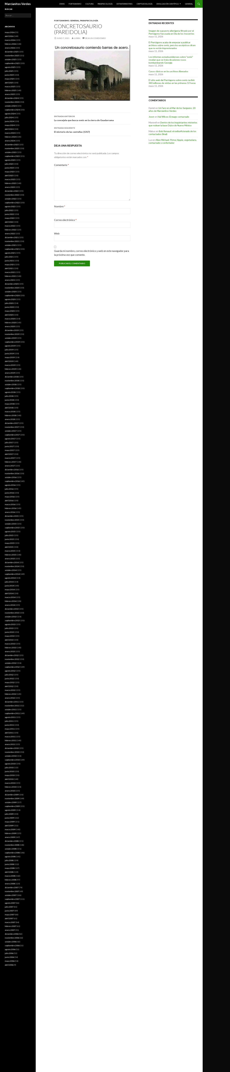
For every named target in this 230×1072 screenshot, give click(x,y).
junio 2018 (9, 400)
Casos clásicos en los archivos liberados (168, 71)
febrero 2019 (10, 369)
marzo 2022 (10, 226)
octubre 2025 (10, 59)
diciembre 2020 (11, 284)
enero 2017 (10, 465)
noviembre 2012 (12, 659)
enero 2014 (10, 605)
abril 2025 (9, 82)
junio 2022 (9, 214)
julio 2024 (9, 117)
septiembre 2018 (12, 388)
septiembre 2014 (12, 574)
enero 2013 (10, 651)
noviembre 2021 (12, 241)
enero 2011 (10, 744)
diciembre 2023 (11, 144)
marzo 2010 (10, 783)
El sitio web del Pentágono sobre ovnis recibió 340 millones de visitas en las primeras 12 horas (172, 81)
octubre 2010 (10, 756)
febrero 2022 (10, 229)
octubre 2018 (10, 384)
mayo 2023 (9, 171)
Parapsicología (105, 4)
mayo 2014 (9, 589)
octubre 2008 (10, 849)
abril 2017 (9, 454)
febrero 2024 (10, 137)
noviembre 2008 (12, 845)
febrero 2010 (10, 787)
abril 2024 (9, 129)
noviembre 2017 (12, 427)
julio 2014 (9, 582)
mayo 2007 (9, 914)
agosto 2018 (10, 392)
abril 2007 (9, 918)
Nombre (59, 206)
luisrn (77, 38)
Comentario (61, 164)
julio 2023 (9, 164)
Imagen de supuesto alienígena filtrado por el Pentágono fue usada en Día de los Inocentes (171, 32)
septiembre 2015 (12, 527)
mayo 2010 (9, 775)
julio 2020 (9, 303)
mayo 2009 (9, 821)
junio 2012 (9, 678)
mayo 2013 (9, 636)
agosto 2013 (10, 624)
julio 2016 (9, 489)
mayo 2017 (9, 450)
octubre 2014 (10, 570)
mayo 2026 (9, 32)
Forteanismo (75, 4)
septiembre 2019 (12, 342)
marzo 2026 (10, 40)
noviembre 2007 (12, 891)
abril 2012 (9, 686)
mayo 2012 (9, 682)
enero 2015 (10, 558)
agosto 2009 (10, 810)
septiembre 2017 (12, 435)
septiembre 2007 (12, 899)
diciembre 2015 (11, 516)
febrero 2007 (10, 926)
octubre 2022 (10, 199)
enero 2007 (10, 930)
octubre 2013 (10, 616)
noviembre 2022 (12, 195)
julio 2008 (9, 860)
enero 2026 (10, 48)
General (189, 4)
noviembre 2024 (12, 102)
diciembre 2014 (11, 562)
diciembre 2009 (11, 794)
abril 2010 (9, 779)
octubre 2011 (10, 709)
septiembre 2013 (12, 620)
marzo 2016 (10, 504)
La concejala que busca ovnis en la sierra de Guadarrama (92, 118)
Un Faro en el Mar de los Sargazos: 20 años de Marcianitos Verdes (172, 109)
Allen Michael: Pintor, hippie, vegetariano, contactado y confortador (173, 141)
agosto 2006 (10, 949)
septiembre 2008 (12, 852)
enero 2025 (10, 94)
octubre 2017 (10, 431)
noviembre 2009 (12, 798)
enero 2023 (10, 187)
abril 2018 (9, 407)
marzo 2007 (10, 922)
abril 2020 (9, 315)
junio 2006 (9, 957)
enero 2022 (10, 233)
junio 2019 (9, 353)
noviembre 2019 (12, 334)
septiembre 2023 (12, 156)
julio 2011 (9, 721)
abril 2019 (9, 361)
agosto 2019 (10, 346)
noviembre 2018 (12, 380)
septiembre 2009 (12, 806)
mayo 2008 (9, 868)
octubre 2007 (10, 895)
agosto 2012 (10, 671)
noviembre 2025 (12, 55)
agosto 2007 (10, 903)
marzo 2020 (10, 318)
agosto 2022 (10, 206)
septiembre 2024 (12, 110)
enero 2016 (10, 512)
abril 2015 (9, 547)
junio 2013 (9, 632)
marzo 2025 (10, 86)
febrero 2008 (10, 880)
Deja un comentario (95, 38)
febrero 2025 (10, 90)
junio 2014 (9, 585)
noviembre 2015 (12, 520)
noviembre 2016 (12, 473)
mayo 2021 (9, 264)
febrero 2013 (10, 647)
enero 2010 (10, 791)
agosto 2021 (10, 253)
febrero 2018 (10, 415)
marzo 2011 (10, 736)
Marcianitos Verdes (18, 4)
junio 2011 (9, 725)
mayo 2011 (9, 729)
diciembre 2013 (11, 609)
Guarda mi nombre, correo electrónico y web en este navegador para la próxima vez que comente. (91, 252)
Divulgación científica (167, 4)
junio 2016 (9, 493)
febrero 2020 (10, 322)
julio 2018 (9, 396)
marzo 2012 (10, 690)
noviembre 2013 (12, 613)
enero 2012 (10, 698)
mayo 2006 (9, 961)
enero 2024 (10, 140)
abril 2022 (9, 222)
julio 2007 (9, 907)
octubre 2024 (10, 106)
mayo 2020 (9, 311)
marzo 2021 (10, 272)
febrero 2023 (10, 183)
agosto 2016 (10, 485)
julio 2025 (9, 71)
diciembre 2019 (11, 330)
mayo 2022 (9, 218)
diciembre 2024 (11, 98)
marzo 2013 (10, 643)
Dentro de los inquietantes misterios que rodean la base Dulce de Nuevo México (173, 124)
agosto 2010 (10, 763)
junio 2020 (9, 307)
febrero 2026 (10, 44)
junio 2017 (9, 446)
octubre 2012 (10, 663)
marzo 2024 (10, 133)
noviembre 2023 (12, 148)
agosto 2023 (10, 160)
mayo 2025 (9, 79)
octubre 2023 (10, 152)
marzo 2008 (10, 876)
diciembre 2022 (11, 191)
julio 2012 (9, 674)
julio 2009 (9, 814)
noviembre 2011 (12, 705)
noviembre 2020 (12, 288)
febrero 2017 (10, 462)
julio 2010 (9, 767)
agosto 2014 (10, 578)
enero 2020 (10, 326)
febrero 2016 (10, 508)
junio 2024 (9, 121)
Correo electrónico (65, 219)
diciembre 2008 (11, 841)
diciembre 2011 (11, 702)
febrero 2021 (10, 276)
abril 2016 (9, 500)
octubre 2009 (10, 802)
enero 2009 (10, 837)
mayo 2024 (9, 125)
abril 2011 (9, 732)
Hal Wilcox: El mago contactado (173, 116)
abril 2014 (9, 593)
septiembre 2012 (12, 667)
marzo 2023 (10, 179)
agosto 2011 (10, 717)
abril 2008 (9, 872)
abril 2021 (9, 268)
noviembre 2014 (12, 566)
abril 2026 (9, 36)
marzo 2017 (10, 458)
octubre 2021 (10, 245)
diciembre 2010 (11, 748)
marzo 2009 (10, 829)
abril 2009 (9, 825)
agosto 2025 (10, 67)
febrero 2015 (10, 554)
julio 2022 (9, 210)
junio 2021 (9, 260)
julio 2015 (9, 535)
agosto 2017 (10, 438)
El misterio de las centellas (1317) (92, 129)
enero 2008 (10, 883)
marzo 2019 (10, 365)
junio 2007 (9, 910)
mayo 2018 (9, 404)
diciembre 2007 (11, 887)
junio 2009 (9, 818)
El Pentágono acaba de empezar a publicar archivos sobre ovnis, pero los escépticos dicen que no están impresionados (172, 45)
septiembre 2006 (12, 945)
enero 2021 (10, 280)
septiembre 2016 (12, 481)
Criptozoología (144, 4)
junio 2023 (9, 168)
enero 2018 (10, 419)
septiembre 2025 (12, 63)
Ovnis (61, 4)
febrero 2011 (10, 740)
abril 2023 (9, 175)
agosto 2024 (10, 113)
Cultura (89, 4)
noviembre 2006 (12, 938)
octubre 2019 (10, 338)
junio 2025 (9, 75)
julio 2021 (9, 257)
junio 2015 (9, 539)
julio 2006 (9, 953)
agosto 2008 (10, 856)
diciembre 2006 (11, 934)
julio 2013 (9, 628)
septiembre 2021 (12, 249)
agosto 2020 (10, 299)
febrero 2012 (10, 694)
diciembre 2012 (11, 655)
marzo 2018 (10, 411)
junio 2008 (9, 864)
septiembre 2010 (12, 760)
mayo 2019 (9, 357)
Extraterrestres (124, 4)
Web (57, 233)
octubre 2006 (10, 941)
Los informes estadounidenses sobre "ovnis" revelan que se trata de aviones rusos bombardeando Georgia (171, 59)
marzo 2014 (10, 597)
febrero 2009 (10, 833)
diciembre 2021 (11, 237)
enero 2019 (10, 373)
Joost (151, 116)
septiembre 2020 (12, 295)
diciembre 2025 (11, 51)
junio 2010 (9, 771)
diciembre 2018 (11, 376)
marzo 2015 (10, 551)
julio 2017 (9, 442)
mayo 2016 (9, 496)
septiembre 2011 (12, 713)
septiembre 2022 (12, 202)
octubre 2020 (10, 291)
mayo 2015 (9, 543)
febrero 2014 (10, 601)
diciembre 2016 (11, 469)
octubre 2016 (10, 477)
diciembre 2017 (11, 423)
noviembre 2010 (12, 752)
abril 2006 (9, 965)
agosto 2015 (10, 531)
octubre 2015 (10, 524)
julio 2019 (9, 349)
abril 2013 (9, 640)
